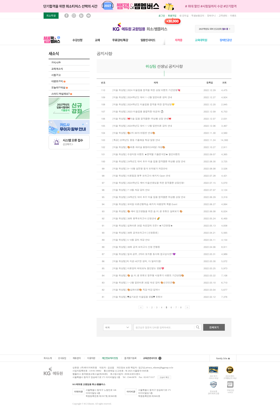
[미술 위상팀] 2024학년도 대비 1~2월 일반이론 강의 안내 (142, 97)
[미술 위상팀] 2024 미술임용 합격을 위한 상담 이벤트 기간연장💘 (146, 90)
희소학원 (51, 15)
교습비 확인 (164, 377)
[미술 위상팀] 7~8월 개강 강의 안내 (131, 190)
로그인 (162, 15)
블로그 (81, 15)
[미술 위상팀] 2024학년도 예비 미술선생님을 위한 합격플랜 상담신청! (148, 182)
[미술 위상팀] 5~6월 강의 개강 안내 (131, 239)
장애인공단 (226, 40)
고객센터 (223, 15)
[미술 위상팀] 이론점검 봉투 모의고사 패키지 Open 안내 (141, 175)
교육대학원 (201, 40)
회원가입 (172, 15)
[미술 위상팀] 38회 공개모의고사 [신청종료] (135, 232)
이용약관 (91, 358)
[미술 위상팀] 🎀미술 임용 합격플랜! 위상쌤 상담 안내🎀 (141, 118)
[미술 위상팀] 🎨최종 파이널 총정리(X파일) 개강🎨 (138, 147)
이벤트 (233, 15)
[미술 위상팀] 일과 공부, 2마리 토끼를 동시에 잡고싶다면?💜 (144, 254)
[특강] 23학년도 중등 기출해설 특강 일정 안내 (136, 140)
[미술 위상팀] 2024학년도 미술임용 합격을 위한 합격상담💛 (143, 104)
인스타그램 (74, 15)
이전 (141, 307)
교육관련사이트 (152, 358)
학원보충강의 (197, 15)
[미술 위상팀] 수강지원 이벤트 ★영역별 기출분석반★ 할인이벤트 (146, 154)
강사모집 (62, 358)
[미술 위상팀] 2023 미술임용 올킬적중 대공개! (137, 111)
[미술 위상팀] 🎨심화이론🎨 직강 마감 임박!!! (136, 289)
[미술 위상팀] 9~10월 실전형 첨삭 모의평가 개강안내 (140, 168)
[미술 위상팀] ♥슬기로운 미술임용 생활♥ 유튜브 (137, 296)
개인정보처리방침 (110, 358)
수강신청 (77, 40)
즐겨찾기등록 (130, 358)
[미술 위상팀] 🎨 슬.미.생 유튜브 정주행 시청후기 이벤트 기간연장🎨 (148, 275)
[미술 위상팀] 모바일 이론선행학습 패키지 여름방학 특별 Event (144, 204)
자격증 (178, 40)
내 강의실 (184, 15)
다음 (187, 307)
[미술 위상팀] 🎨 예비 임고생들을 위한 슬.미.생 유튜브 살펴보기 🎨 (147, 211)
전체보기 (214, 327)
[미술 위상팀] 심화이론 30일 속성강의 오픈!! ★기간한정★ (142, 225)
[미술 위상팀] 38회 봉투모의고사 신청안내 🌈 (136, 218)
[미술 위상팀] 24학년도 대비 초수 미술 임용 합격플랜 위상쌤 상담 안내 (148, 161)
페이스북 (66, 15)
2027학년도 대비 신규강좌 (214, 28)
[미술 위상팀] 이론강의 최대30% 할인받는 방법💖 (138, 268)
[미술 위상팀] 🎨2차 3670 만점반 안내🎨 (133, 133)
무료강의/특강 (120, 40)
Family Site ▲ (223, 358)
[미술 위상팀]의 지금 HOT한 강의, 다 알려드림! (136, 261)
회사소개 (48, 358)
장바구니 (211, 15)
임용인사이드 (148, 40)
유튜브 (88, 15)
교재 (97, 40)
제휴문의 (77, 358)
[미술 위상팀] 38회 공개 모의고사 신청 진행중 (136, 247)
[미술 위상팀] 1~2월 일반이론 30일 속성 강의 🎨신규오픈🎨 (143, 282)
